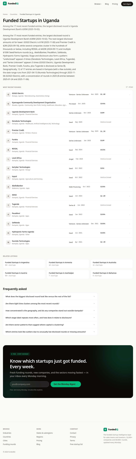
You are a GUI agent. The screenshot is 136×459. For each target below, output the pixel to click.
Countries (13, 14)
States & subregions (45, 433)
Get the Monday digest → (66, 384)
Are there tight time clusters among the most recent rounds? (50, 303)
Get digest (127, 4)
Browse (98, 4)
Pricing (115, 4)
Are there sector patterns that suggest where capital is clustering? (50, 324)
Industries (7, 433)
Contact (73, 433)
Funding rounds (9, 444)
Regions (40, 437)
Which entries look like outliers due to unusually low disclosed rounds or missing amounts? (50, 331)
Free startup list (76, 444)
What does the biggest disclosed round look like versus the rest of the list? (50, 296)
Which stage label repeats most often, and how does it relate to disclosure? (50, 317)
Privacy (73, 437)
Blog (107, 4)
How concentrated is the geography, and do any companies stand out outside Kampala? (50, 310)
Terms (72, 440)
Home (5, 14)
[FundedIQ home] (11, 4)
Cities (5, 440)
